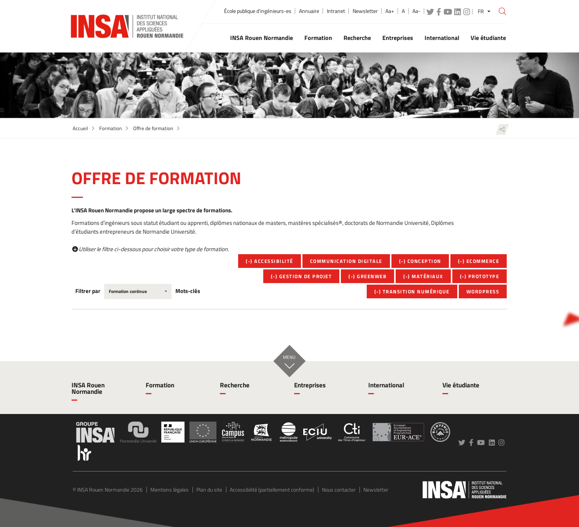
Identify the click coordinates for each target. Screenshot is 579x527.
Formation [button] (318, 37)
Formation (110, 128)
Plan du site (209, 490)
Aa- (416, 11)
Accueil (80, 128)
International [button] (442, 37)
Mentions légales (169, 490)
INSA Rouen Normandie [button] (261, 37)
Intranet (336, 11)
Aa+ (389, 11)
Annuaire (309, 11)
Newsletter (365, 11)
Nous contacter (339, 490)
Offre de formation (153, 128)
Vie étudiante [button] (488, 37)
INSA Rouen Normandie (88, 388)
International (386, 385)
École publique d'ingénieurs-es (257, 11)
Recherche (235, 385)
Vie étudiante (460, 385)
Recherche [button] (357, 37)
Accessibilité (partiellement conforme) (272, 490)
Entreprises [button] (397, 37)
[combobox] (138, 291)
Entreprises (310, 385)
